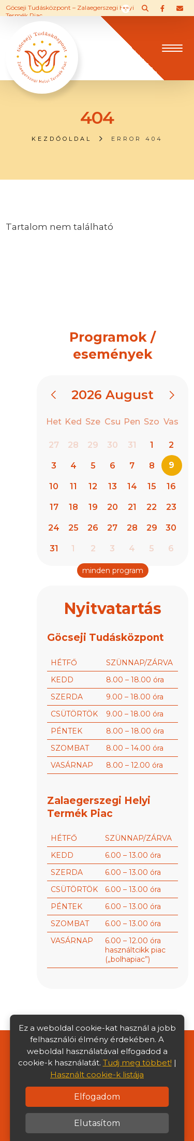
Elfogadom (97, 1097)
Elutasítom (97, 1123)
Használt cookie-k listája (97, 1074)
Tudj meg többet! (137, 1062)
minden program (112, 570)
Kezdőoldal (62, 138)
